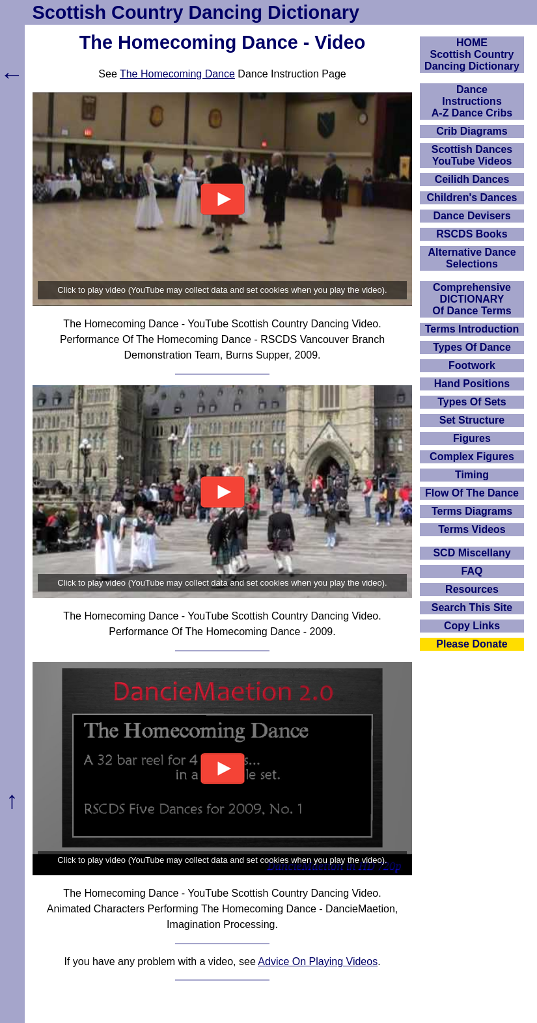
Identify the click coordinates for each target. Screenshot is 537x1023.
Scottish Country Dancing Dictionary (196, 12)
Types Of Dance (472, 347)
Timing (472, 474)
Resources (472, 589)
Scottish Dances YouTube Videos (472, 155)
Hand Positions (472, 383)
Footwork (471, 365)
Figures (472, 438)
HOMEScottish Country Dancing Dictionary (471, 54)
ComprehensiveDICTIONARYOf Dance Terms (472, 299)
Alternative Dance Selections (472, 258)
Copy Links (472, 625)
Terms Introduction (472, 328)
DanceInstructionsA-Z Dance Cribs (472, 101)
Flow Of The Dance (472, 492)
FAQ (472, 571)
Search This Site (472, 607)
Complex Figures (472, 456)
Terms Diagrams (472, 511)
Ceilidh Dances (472, 179)
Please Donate (471, 643)
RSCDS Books (471, 233)
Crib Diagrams (471, 131)
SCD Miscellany (471, 552)
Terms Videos (471, 529)
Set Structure (471, 420)
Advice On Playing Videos (318, 961)
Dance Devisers (471, 215)
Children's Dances (472, 197)
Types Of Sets (471, 401)
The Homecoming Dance (177, 73)
